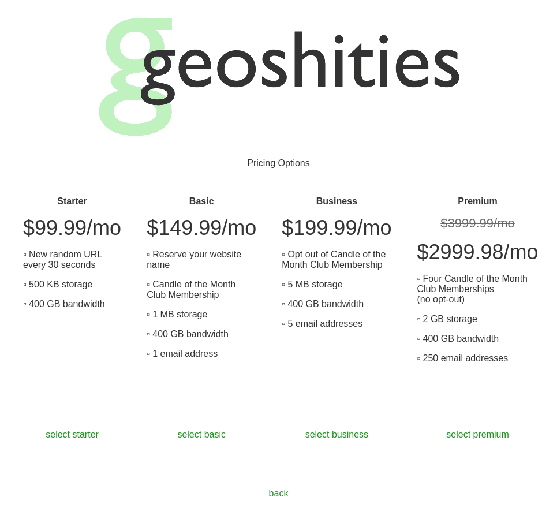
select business (336, 434)
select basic (201, 434)
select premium (477, 434)
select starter (72, 434)
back (279, 493)
